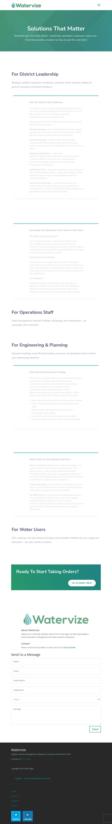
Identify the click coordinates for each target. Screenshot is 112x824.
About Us (15, 796)
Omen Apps (26, 759)
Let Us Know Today (82, 583)
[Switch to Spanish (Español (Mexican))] (37, 778)
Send (95, 729)
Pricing (14, 805)
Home (13, 791)
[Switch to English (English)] (18, 778)
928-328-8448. (70, 647)
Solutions (15, 801)
